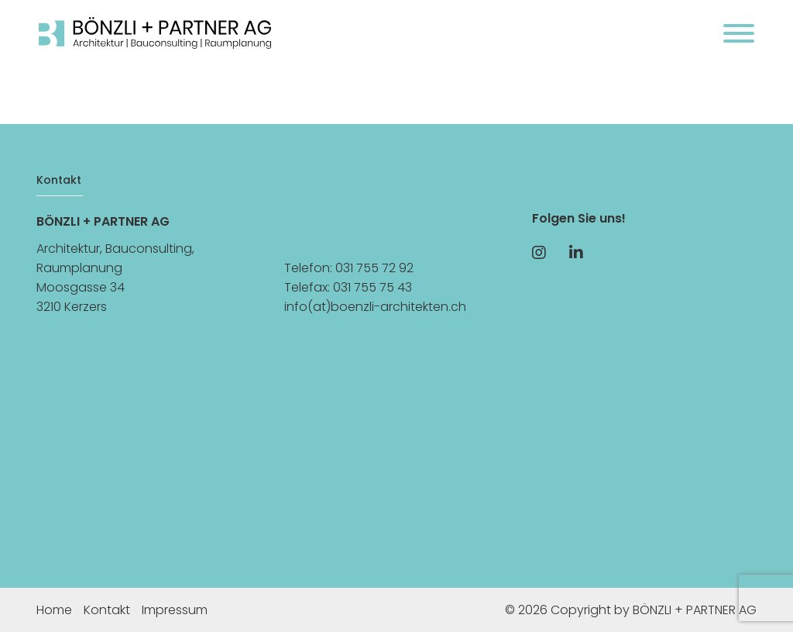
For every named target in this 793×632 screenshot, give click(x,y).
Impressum (175, 610)
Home (54, 610)
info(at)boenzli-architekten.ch (375, 307)
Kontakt (107, 610)
